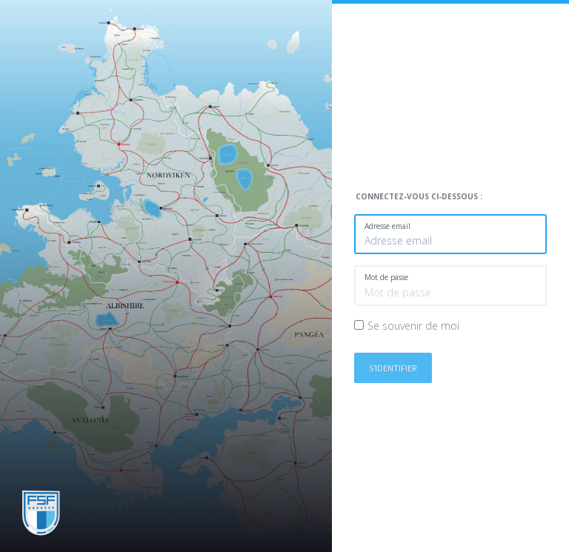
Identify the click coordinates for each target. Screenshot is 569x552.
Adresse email (387, 226)
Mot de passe (386, 277)
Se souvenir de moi (413, 326)
